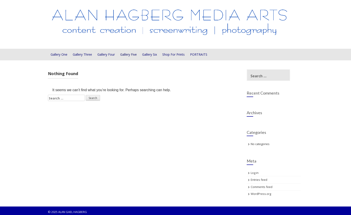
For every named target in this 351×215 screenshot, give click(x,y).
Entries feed (259, 180)
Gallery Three (82, 54)
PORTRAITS (198, 54)
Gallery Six (149, 54)
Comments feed (261, 187)
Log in (255, 173)
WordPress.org (261, 194)
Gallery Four (106, 54)
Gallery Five (128, 54)
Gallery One (59, 54)
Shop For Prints (173, 54)
